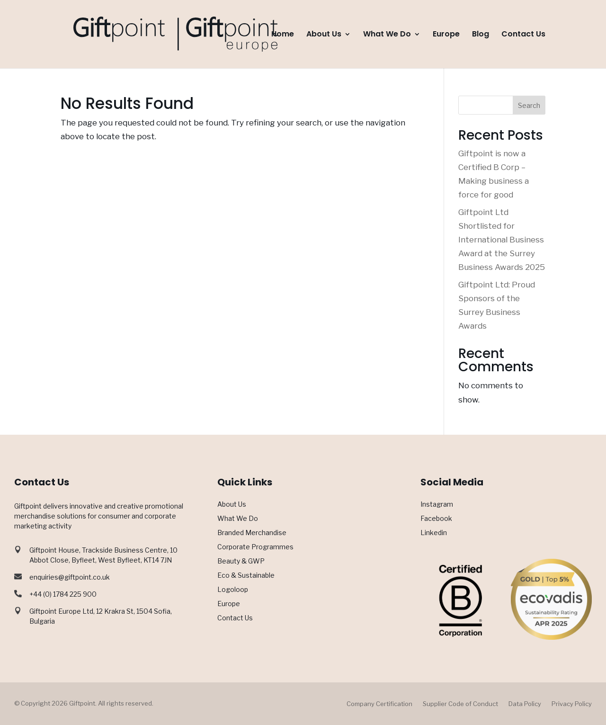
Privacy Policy (572, 703)
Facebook (436, 518)
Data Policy (524, 703)
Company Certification (379, 703)
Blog (480, 35)
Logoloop (232, 589)
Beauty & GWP (241, 561)
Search (529, 105)
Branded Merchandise (251, 533)
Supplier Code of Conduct (460, 703)
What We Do (387, 35)
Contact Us (523, 35)
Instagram (436, 504)
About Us (323, 35)
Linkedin (433, 533)
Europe (446, 35)
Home (282, 35)
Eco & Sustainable (246, 575)
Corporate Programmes (255, 547)
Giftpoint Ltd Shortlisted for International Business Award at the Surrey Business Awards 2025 (501, 239)
